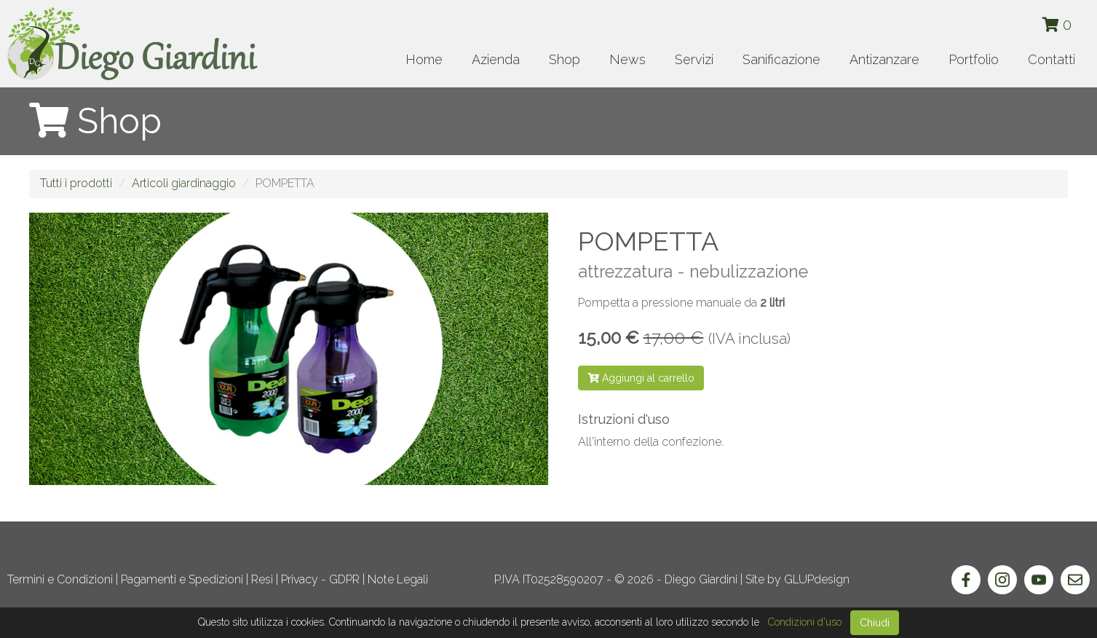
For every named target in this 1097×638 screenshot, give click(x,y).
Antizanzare (884, 59)
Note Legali (398, 579)
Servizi (694, 59)
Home (424, 59)
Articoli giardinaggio (184, 183)
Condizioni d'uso (804, 622)
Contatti (1051, 59)
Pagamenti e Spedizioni (182, 579)
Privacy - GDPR (320, 579)
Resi (262, 579)
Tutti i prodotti (76, 183)
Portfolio (974, 59)
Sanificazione (781, 59)
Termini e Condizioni (60, 579)
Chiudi (875, 623)
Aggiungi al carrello (640, 378)
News (627, 59)
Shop (564, 59)
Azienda (496, 59)
